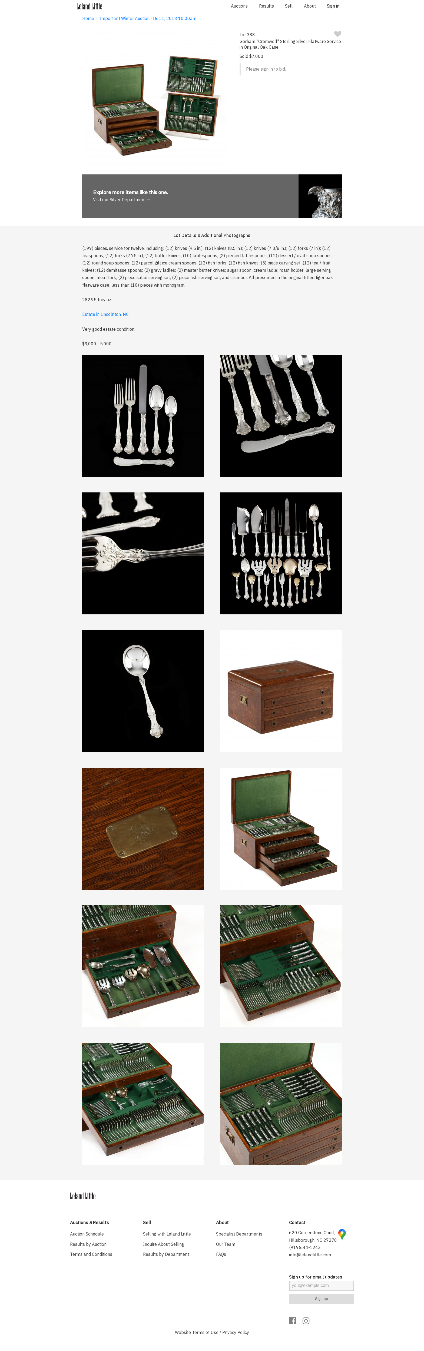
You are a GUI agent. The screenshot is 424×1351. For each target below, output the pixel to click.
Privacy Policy (235, 1332)
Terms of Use (205, 1332)
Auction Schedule (87, 1234)
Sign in (333, 6)
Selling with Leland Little (167, 1234)
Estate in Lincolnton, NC (105, 314)
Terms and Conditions (91, 1254)
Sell (289, 6)
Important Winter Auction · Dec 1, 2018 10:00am (148, 18)
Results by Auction (88, 1244)
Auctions (239, 6)
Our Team (225, 1244)
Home (88, 18)
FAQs (221, 1254)
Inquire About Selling (163, 1244)
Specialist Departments (239, 1234)
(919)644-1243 (305, 1247)
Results (266, 6)
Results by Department (166, 1254)
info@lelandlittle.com (310, 1254)
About (310, 6)
